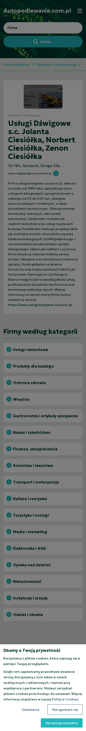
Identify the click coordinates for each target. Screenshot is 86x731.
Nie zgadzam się (65, 710)
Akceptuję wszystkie (62, 723)
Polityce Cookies (65, 699)
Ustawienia (30, 710)
